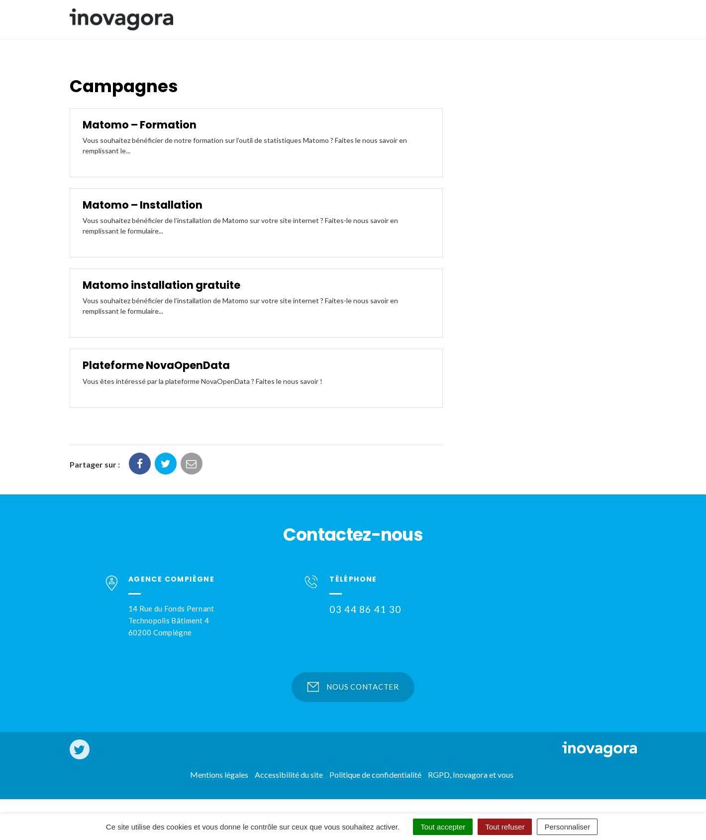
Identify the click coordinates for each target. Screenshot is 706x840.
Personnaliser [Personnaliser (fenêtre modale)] (567, 827)
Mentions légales (219, 774)
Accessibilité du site (289, 774)
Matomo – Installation (142, 205)
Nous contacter (353, 687)
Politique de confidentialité (375, 774)
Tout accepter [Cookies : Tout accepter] (442, 827)
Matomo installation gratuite (161, 285)
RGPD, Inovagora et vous (470, 774)
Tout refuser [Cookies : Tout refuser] (504, 827)
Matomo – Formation (140, 125)
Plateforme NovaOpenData (156, 365)
